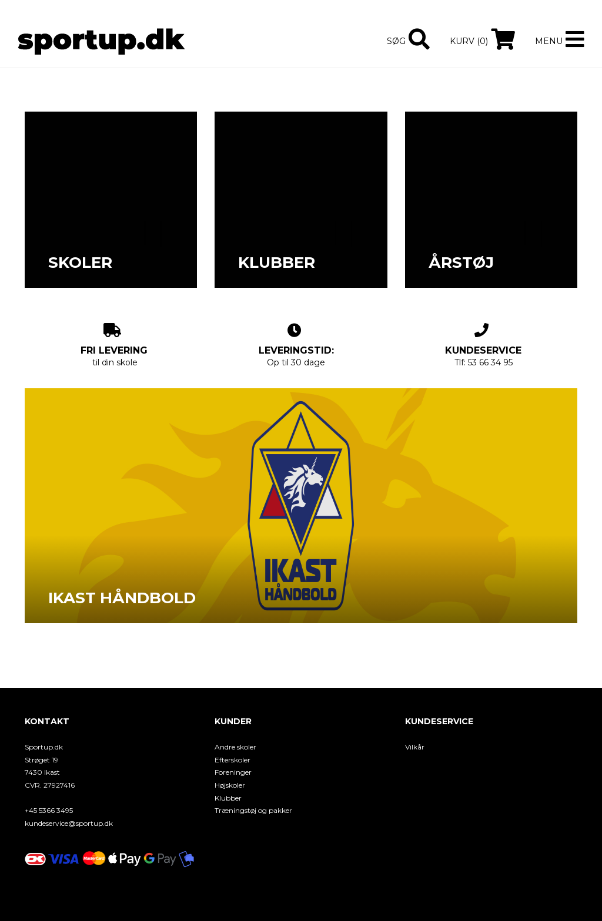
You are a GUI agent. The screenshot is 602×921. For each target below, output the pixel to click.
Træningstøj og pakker (253, 810)
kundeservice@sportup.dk (69, 823)
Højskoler (230, 785)
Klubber (228, 798)
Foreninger (233, 772)
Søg (396, 41)
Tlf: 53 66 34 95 (483, 345)
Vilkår (414, 746)
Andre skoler (235, 746)
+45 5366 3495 (49, 810)
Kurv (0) (469, 41)
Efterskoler (232, 759)
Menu (549, 41)
